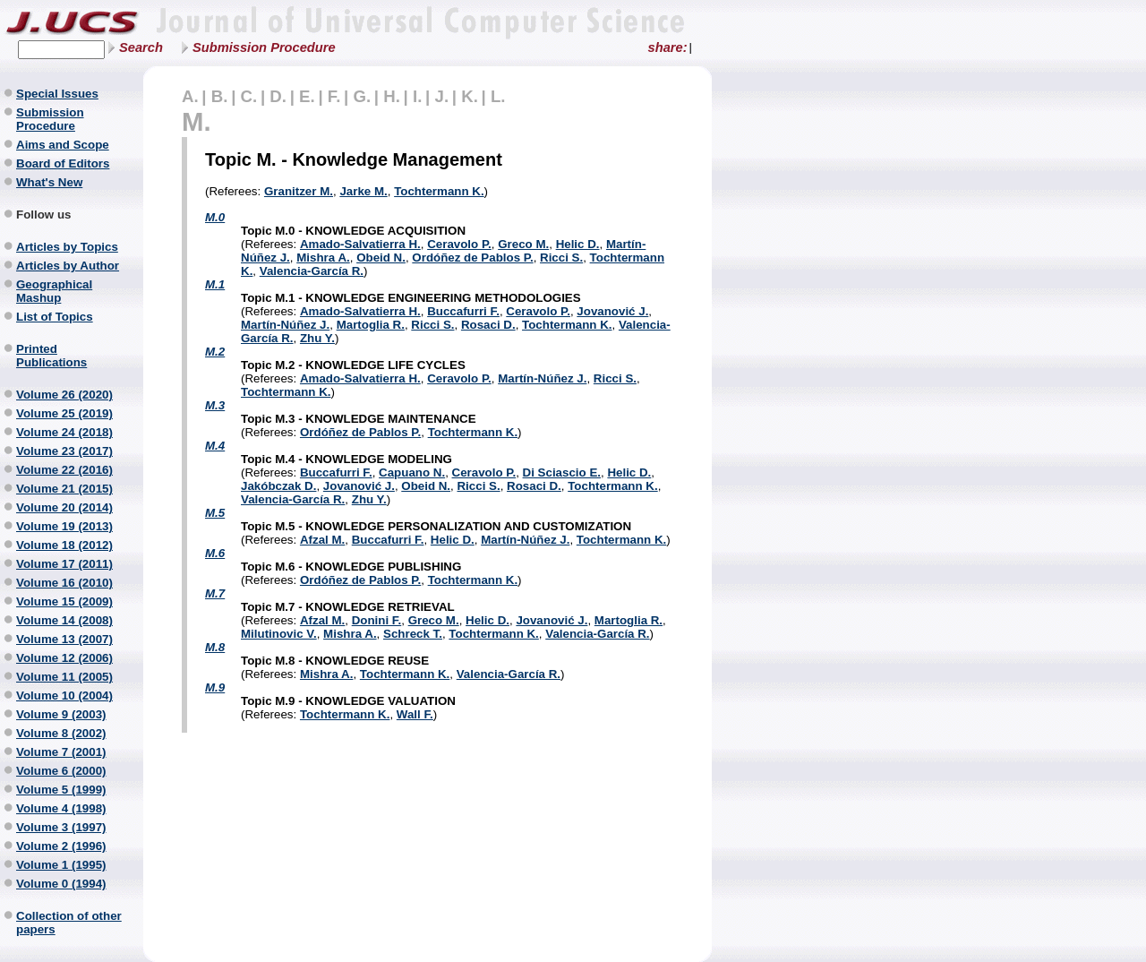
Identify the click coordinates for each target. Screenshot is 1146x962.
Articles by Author (67, 265)
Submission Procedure (264, 47)
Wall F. (415, 714)
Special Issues (57, 93)
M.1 (215, 284)
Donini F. (377, 620)
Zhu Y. (317, 338)
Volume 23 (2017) (64, 451)
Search (141, 47)
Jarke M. (363, 191)
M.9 (215, 687)
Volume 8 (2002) (61, 733)
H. (391, 96)
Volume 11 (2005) (64, 676)
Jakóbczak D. (278, 486)
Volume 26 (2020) (64, 394)
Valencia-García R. (311, 271)
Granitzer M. (298, 191)
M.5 (215, 513)
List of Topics (54, 316)
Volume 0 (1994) (61, 883)
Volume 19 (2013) (64, 526)
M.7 (215, 593)
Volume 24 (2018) (64, 432)
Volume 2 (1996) (61, 846)
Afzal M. (322, 539)
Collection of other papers (69, 922)
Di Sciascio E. (562, 472)
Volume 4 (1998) (61, 808)
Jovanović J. (612, 311)
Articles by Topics (67, 246)
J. (442, 96)
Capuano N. (412, 472)
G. (362, 96)
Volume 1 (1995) (61, 865)
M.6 (215, 553)
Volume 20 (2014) (64, 507)
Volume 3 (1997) (61, 827)
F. (334, 96)
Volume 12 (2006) (64, 658)
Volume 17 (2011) (64, 564)
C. (249, 96)
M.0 (215, 217)
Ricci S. (561, 257)
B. (219, 96)
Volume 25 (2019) (64, 413)
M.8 (215, 647)
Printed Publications (51, 355)
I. (417, 96)
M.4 (215, 445)
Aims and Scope (62, 144)
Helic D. (578, 244)
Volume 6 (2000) (61, 770)
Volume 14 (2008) (64, 620)
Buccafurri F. (463, 311)
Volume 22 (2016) (64, 470)
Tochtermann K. (438, 191)
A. (190, 96)
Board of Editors (62, 163)
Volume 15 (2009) (64, 601)
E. (307, 96)
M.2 (215, 351)
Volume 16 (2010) (64, 582)
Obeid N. (381, 257)
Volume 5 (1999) (61, 789)
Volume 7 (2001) (61, 752)
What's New (49, 182)
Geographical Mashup (54, 291)
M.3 (215, 405)
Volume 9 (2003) (61, 714)
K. (469, 96)
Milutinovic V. (279, 633)
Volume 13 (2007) (64, 639)
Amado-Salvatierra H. (360, 244)
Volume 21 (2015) (64, 488)
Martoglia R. (371, 324)
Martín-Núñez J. (285, 324)
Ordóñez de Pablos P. (472, 257)
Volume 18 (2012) (64, 545)
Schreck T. (412, 633)
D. (277, 96)
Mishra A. (323, 257)
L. (498, 96)
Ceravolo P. (459, 244)
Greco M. (523, 244)
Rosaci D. (488, 324)
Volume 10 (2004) (64, 695)
